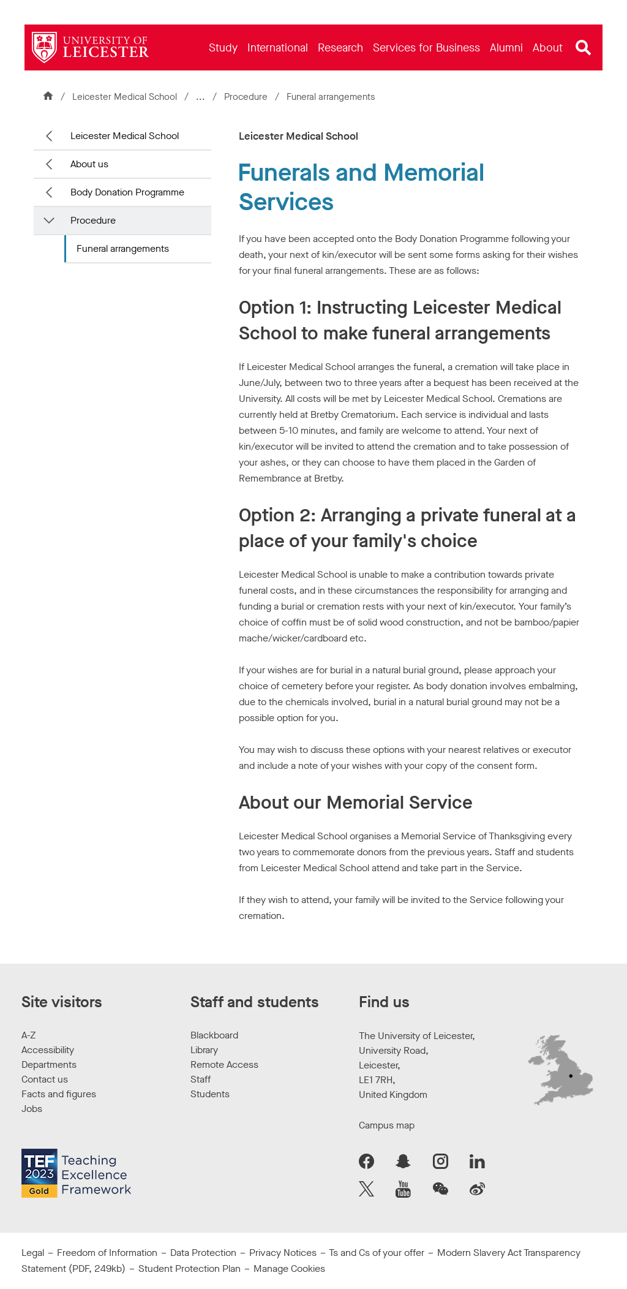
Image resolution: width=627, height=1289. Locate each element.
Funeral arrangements (123, 248)
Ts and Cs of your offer (376, 1252)
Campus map (387, 1125)
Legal (32, 1252)
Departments (49, 1064)
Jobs (31, 1108)
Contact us (44, 1079)
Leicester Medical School (124, 97)
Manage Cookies (289, 1268)
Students (210, 1093)
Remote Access (224, 1064)
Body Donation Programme (127, 192)
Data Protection (203, 1252)
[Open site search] (583, 48)
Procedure (247, 97)
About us (89, 163)
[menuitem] (223, 47)
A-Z (28, 1035)
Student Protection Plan (189, 1268)
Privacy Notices (283, 1252)
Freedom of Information (107, 1252)
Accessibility (47, 1049)
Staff (200, 1079)
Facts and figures (58, 1093)
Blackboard (214, 1035)
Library (204, 1049)
